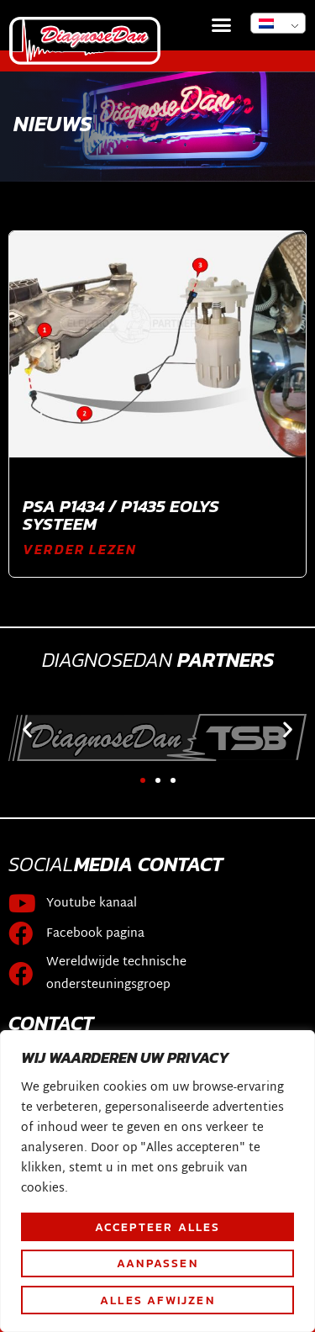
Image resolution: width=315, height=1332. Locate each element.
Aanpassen (157, 1263)
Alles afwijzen (157, 1300)
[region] (157, 1181)
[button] (222, 25)
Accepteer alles (158, 1227)
